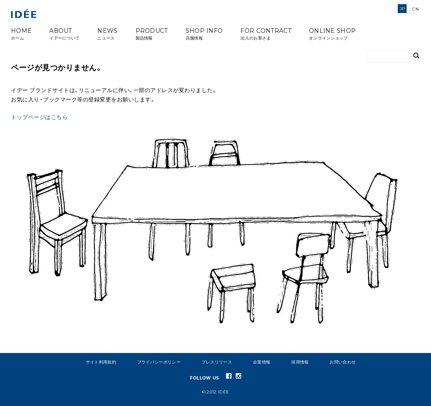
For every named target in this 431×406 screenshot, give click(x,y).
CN (415, 9)
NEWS (107, 34)
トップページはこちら (39, 117)
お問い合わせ (343, 362)
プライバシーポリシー (159, 362)
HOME (21, 34)
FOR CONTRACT (265, 34)
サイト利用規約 (101, 362)
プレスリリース (217, 362)
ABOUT (64, 34)
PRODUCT (152, 34)
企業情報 (261, 362)
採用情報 (300, 362)
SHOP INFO (204, 34)
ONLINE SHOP (332, 34)
